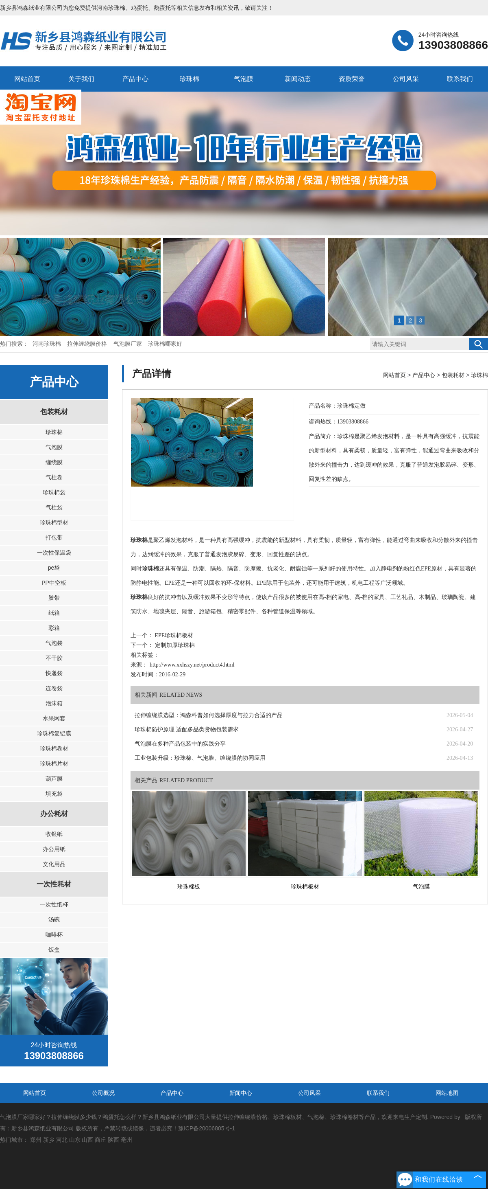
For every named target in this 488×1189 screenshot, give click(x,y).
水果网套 (54, 718)
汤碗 (54, 919)
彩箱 (54, 628)
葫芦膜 (54, 778)
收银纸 (54, 834)
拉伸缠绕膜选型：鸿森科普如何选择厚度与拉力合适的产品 (209, 715)
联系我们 (460, 78)
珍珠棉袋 (54, 492)
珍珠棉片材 (54, 763)
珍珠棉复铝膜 (54, 733)
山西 (87, 1139)
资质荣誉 (352, 78)
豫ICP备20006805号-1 (206, 1128)
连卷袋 (54, 688)
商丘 (100, 1139)
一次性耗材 (54, 884)
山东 (75, 1139)
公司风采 (406, 78)
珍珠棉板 (188, 887)
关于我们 (81, 78)
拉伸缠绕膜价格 (88, 344)
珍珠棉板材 (305, 887)
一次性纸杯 (54, 904)
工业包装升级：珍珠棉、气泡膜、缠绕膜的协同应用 (200, 758)
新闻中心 (240, 1093)
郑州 (35, 1139)
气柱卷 (54, 477)
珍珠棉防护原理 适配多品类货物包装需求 (187, 729)
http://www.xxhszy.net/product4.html (192, 665)
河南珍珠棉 (111, 7)
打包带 (54, 537)
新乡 (48, 1139)
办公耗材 (54, 814)
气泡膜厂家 (128, 344)
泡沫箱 (54, 703)
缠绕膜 (54, 462)
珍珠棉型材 (54, 522)
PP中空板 (53, 582)
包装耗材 (54, 412)
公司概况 (103, 1093)
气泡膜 (243, 78)
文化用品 (54, 864)
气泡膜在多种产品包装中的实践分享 (180, 744)
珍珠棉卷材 (54, 748)
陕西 (113, 1139)
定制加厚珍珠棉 (174, 645)
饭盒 (54, 949)
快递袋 (54, 673)
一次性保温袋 (54, 552)
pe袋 (54, 567)
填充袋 (54, 793)
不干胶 (54, 658)
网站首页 (27, 78)
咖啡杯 (54, 934)
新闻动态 (298, 78)
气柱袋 (54, 507)
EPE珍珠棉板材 (173, 635)
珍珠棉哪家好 (165, 344)
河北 (62, 1139)
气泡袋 (54, 643)
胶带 (54, 597)
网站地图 (447, 1093)
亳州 (126, 1139)
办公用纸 (54, 849)
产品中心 (135, 78)
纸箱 (54, 613)
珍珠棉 (189, 78)
